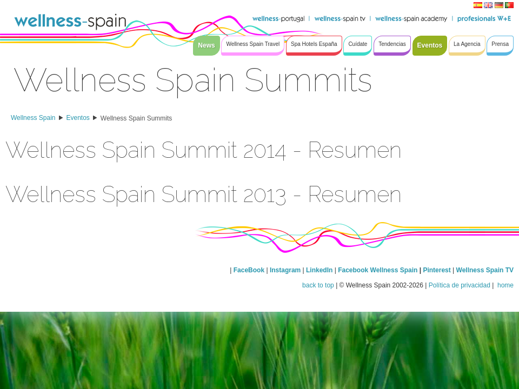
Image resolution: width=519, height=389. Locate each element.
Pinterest (438, 270)
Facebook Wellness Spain (377, 270)
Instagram (285, 270)
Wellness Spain (33, 118)
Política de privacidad (459, 285)
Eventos (78, 118)
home (505, 285)
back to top (318, 285)
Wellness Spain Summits (136, 118)
